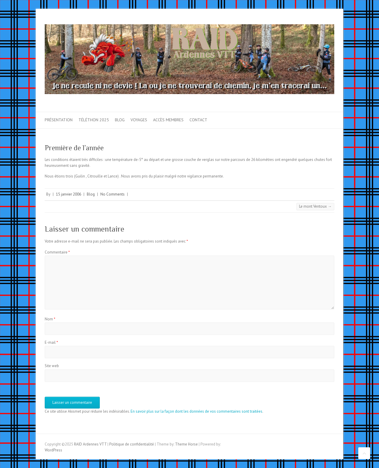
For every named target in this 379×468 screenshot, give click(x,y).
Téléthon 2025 (93, 119)
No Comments (112, 194)
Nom (50, 319)
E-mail (51, 342)
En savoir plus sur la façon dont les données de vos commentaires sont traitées (196, 411)
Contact (198, 119)
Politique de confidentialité (131, 444)
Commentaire (57, 252)
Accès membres (168, 119)
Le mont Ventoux (315, 206)
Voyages (139, 119)
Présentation (59, 119)
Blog (120, 119)
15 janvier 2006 (68, 194)
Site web (52, 365)
